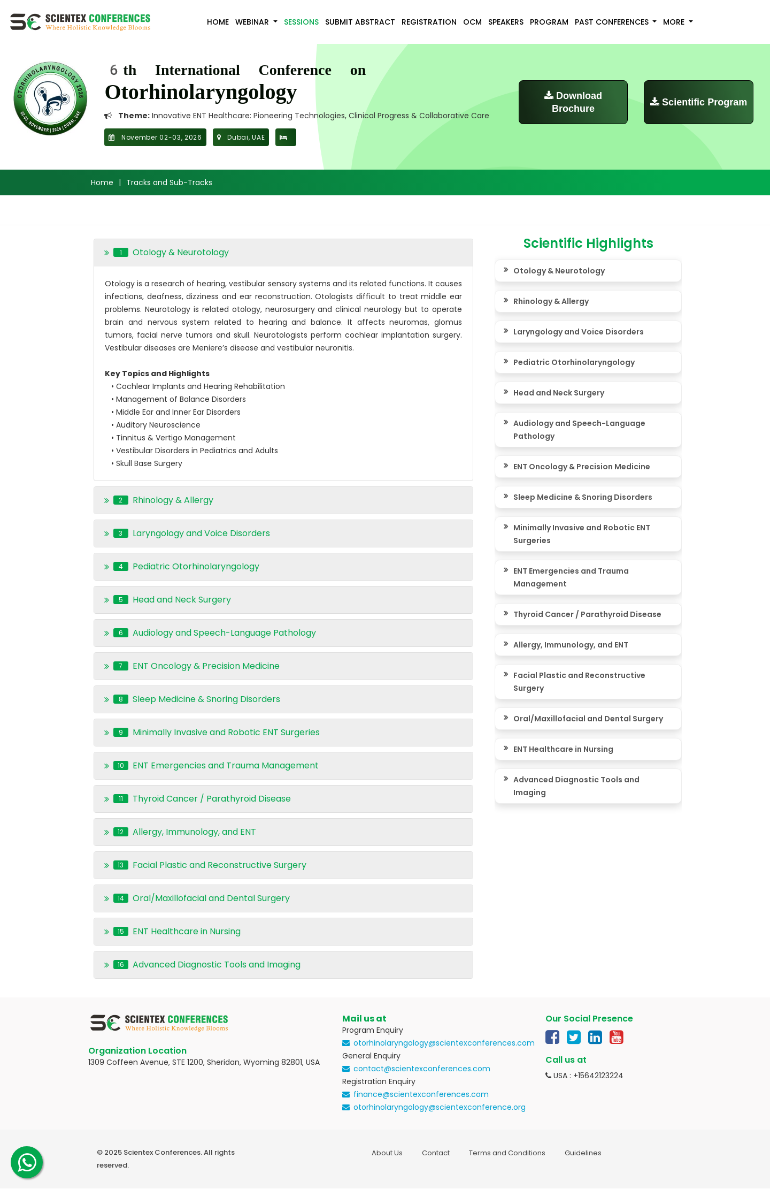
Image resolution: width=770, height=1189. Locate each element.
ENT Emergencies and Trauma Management (571, 577)
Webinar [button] (253, 22)
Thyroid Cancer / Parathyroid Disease (587, 614)
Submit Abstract (360, 22)
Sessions (301, 22)
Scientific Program (698, 102)
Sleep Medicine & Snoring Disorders (582, 497)
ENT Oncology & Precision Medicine (581, 466)
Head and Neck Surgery (558, 392)
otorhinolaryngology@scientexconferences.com (444, 1043)
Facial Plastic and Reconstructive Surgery (579, 681)
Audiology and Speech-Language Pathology (579, 429)
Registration (429, 22)
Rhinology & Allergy (551, 301)
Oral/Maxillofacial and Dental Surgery (588, 718)
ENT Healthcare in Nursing (563, 749)
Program (549, 22)
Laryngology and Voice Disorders (578, 331)
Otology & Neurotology (559, 270)
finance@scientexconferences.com (421, 1094)
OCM (472, 22)
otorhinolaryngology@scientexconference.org (439, 1107)
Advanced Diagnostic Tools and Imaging (576, 786)
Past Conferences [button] (613, 22)
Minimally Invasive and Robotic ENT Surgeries (581, 534)
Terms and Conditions (507, 1153)
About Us (387, 1153)
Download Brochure (573, 102)
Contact (436, 1153)
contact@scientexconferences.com (421, 1068)
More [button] (675, 22)
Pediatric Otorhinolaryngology (574, 362)
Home (218, 22)
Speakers (505, 22)
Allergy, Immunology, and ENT (570, 644)
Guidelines (583, 1153)
